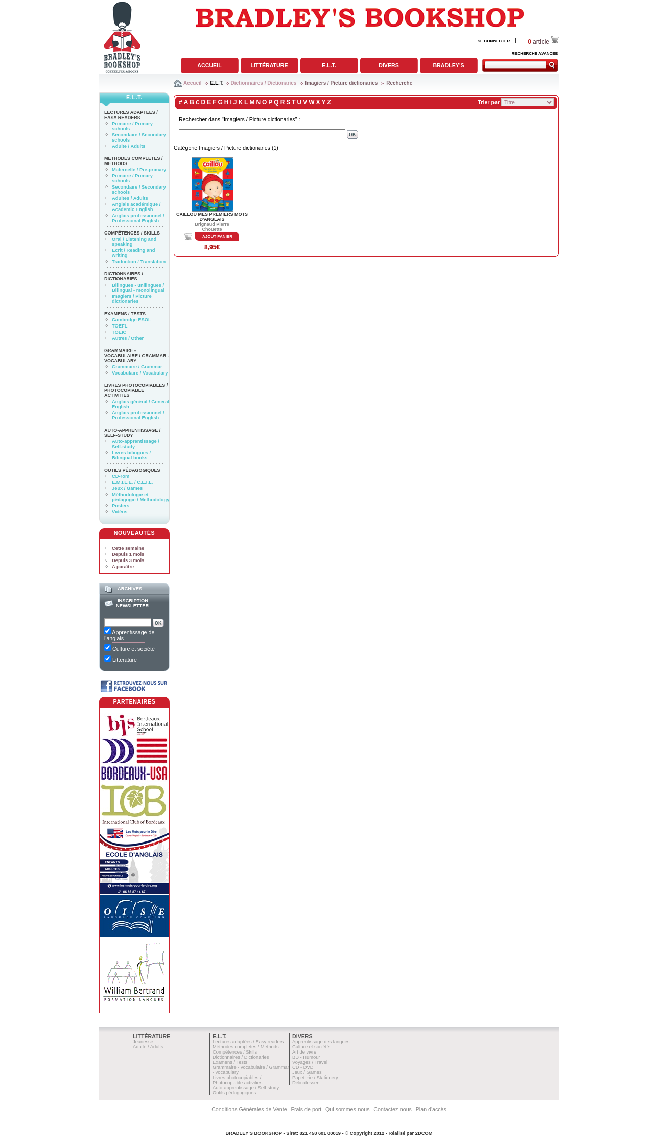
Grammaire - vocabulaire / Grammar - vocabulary (136, 355)
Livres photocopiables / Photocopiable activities (136, 390)
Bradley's (448, 65)
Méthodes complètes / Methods (246, 1046)
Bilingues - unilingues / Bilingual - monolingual (138, 288)
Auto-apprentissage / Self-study (132, 433)
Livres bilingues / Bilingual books (131, 455)
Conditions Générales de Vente (249, 1109)
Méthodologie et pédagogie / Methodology (140, 497)
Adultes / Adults (130, 198)
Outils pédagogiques (132, 470)
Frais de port (306, 1109)
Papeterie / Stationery (315, 1077)
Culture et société (311, 1046)
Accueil (209, 65)
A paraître (123, 566)
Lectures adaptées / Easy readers (131, 115)
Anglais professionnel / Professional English (138, 218)
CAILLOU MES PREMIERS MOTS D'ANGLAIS (212, 217)
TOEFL (119, 326)
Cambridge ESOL (131, 319)
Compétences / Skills (132, 233)
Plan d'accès (431, 1109)
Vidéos (119, 511)
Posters (120, 505)
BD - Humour (306, 1057)
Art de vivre (304, 1052)
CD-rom (120, 476)
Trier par (489, 102)
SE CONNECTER (494, 41)
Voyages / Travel (309, 1062)
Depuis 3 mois (128, 560)
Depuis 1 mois (128, 554)
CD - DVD (302, 1067)
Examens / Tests (125, 313)
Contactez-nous (392, 1109)
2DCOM (424, 1133)
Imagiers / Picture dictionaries (341, 83)
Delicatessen (305, 1082)
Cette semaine (128, 548)
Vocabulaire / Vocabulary (140, 373)
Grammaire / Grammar (137, 366)
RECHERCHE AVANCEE (534, 53)
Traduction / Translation (139, 261)
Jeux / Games (127, 488)
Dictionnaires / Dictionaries (264, 83)
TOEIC (119, 332)
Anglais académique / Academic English (136, 207)
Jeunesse (143, 1041)
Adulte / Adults (128, 146)
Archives (130, 588)
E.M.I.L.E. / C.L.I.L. (132, 482)
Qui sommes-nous (347, 1109)
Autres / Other (128, 338)
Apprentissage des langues (321, 1041)
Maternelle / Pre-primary (139, 169)
